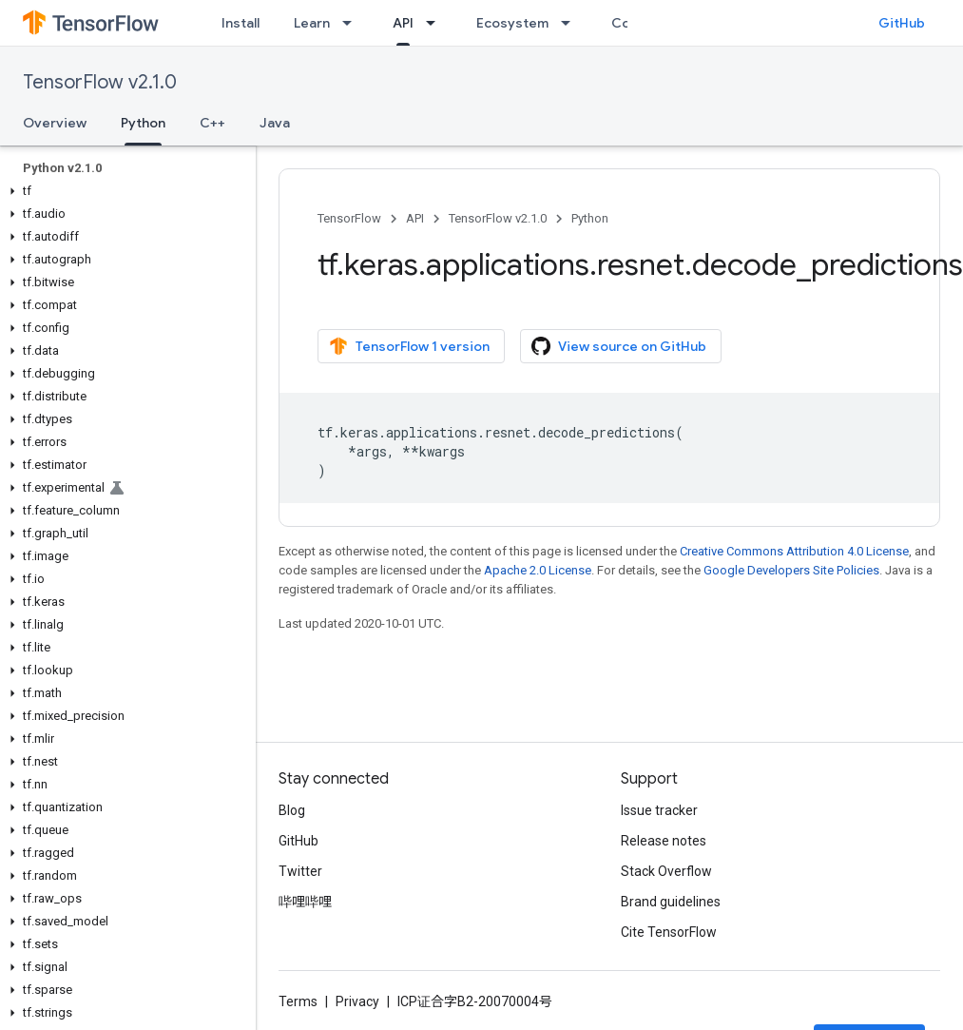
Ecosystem (512, 22)
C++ (212, 122)
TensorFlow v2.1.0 (100, 82)
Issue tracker (659, 810)
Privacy (357, 1001)
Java (275, 122)
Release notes (663, 840)
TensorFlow (349, 218)
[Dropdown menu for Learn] (353, 23)
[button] (124, 191)
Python (589, 218)
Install (240, 22)
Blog (292, 810)
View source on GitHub (618, 346)
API (415, 218)
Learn (312, 22)
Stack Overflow (666, 871)
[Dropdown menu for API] (436, 23)
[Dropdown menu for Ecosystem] (571, 23)
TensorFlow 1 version (409, 346)
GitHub (901, 22)
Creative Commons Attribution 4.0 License (794, 551)
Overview (55, 122)
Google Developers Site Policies (791, 570)
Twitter (300, 871)
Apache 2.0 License (537, 570)
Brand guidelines (671, 901)
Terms (298, 1001)
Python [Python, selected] (143, 122)
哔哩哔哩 (305, 901)
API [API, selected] (403, 22)
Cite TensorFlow (669, 932)
